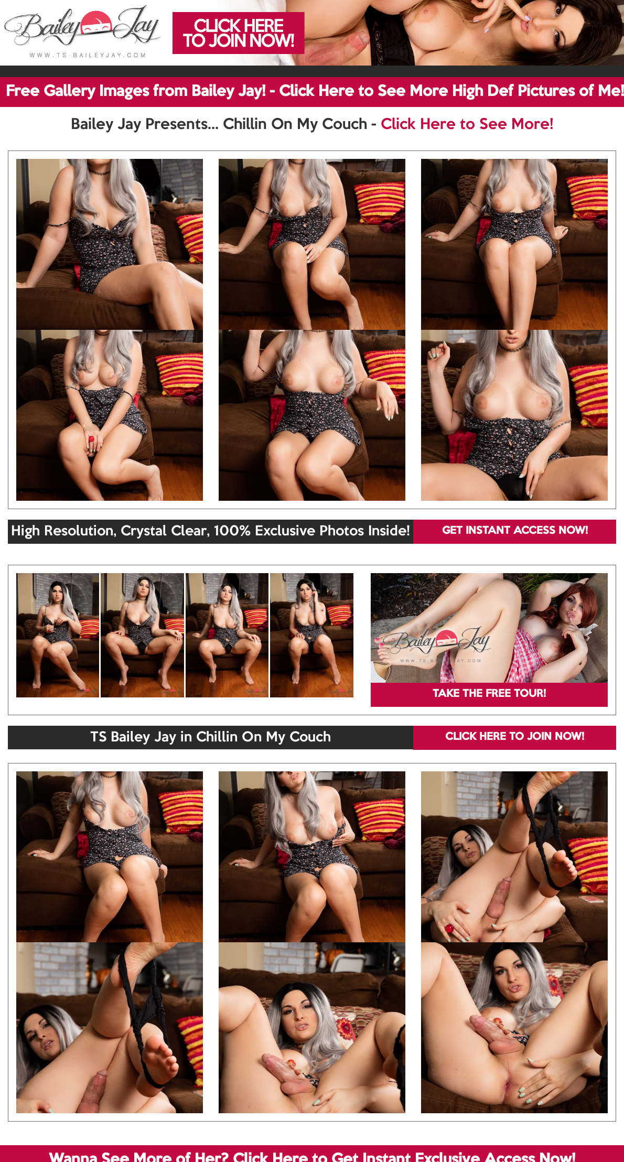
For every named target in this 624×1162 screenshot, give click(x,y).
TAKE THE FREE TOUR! (489, 694)
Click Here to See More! (467, 125)
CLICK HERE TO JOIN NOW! (514, 737)
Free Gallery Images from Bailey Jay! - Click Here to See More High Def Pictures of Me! (315, 92)
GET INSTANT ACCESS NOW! (515, 531)
